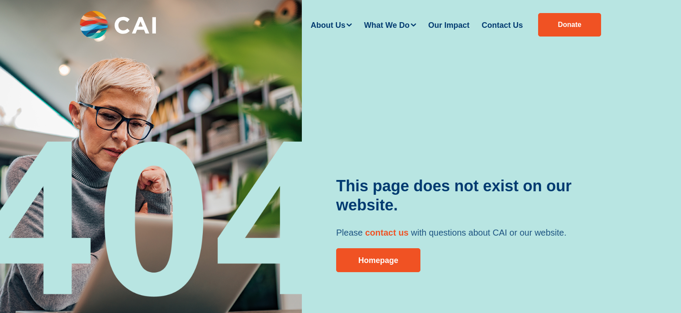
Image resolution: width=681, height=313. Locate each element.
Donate (569, 24)
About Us (328, 25)
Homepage (378, 260)
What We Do (387, 25)
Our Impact (448, 25)
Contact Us (502, 25)
